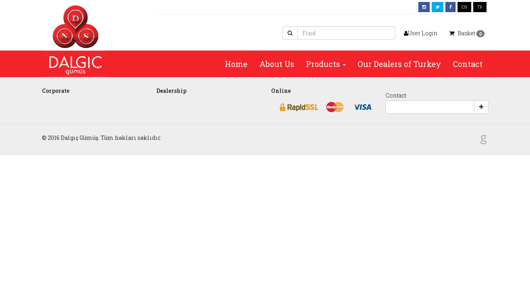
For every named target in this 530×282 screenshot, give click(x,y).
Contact (468, 64)
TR (480, 7)
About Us (276, 64)
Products (326, 64)
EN (464, 7)
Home (236, 64)
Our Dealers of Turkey (399, 64)
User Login (421, 33)
